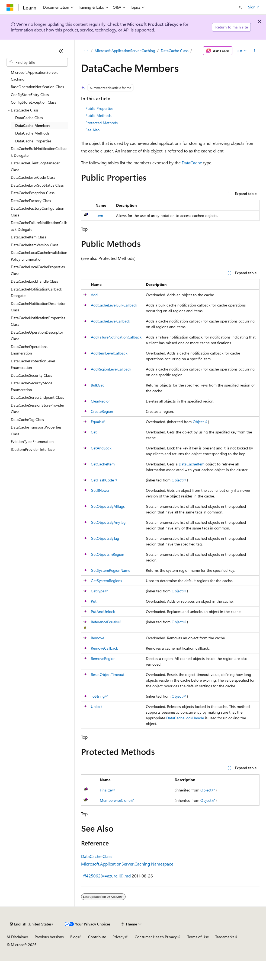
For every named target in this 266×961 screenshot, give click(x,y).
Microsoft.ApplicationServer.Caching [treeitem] (34, 76)
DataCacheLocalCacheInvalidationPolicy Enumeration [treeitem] (39, 256)
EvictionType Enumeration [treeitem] (32, 441)
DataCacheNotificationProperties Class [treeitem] (38, 321)
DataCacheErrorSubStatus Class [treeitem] (37, 185)
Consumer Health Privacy (156, 936)
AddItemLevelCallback (109, 353)
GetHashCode (102, 480)
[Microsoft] (10, 7)
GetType (97, 590)
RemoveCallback (104, 648)
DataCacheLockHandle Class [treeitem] (34, 281)
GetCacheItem (103, 464)
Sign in (253, 6)
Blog (74, 936)
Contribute (97, 936)
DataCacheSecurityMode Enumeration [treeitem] (31, 386)
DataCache (192, 162)
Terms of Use (198, 936)
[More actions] (254, 50)
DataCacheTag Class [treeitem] (27, 419)
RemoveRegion (103, 658)
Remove (97, 637)
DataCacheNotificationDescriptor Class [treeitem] (38, 307)
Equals (96, 421)
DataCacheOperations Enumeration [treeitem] (29, 350)
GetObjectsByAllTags (108, 506)
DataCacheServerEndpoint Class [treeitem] (37, 397)
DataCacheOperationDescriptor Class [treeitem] (37, 335)
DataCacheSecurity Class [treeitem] (31, 375)
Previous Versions (49, 936)
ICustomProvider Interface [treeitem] (33, 449)
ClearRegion (101, 401)
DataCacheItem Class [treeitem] (28, 237)
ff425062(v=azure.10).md (107, 876)
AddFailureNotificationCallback (116, 337)
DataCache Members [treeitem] (32, 125)
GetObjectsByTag (105, 538)
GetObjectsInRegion (107, 554)
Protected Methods (101, 122)
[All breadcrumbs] (86, 50)
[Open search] (240, 7)
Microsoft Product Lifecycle (154, 24)
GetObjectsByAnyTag (108, 522)
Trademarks (224, 936)
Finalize (106, 790)
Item (99, 215)
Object (198, 421)
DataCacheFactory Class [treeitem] (31, 200)
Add (94, 294)
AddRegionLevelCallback (111, 369)
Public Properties (99, 108)
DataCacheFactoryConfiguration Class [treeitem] (37, 212)
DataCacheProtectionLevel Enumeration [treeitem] (33, 364)
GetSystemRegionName (110, 570)
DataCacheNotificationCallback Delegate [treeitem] (36, 292)
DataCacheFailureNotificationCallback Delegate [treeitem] (39, 226)
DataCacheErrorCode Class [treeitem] (33, 177)
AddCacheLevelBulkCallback (114, 305)
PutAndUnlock (103, 611)
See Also (92, 129)
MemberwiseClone (115, 800)
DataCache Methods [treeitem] (32, 133)
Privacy (118, 936)
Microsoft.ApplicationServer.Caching (125, 50)
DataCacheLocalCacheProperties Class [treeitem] (38, 270)
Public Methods (98, 115)
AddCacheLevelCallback (110, 321)
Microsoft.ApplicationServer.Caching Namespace (127, 864)
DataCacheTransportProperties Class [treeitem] (36, 430)
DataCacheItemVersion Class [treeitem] (34, 244)
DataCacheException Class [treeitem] (33, 192)
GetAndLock (101, 448)
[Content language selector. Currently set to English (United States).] (31, 924)
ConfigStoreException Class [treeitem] (33, 102)
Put (94, 601)
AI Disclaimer (17, 936)
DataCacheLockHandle (185, 717)
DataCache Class (174, 50)
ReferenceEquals (104, 621)
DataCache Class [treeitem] (29, 117)
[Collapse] (61, 51)
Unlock (96, 706)
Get (94, 432)
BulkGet (97, 385)
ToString (98, 696)
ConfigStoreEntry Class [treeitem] (30, 94)
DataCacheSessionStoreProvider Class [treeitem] (37, 408)
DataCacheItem (191, 464)
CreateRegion (102, 411)
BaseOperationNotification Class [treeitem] (37, 86)
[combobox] (37, 62)
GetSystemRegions (106, 580)
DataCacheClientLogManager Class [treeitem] (35, 166)
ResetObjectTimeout (107, 674)
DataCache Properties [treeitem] (33, 140)
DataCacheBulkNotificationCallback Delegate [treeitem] (39, 152)
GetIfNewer (100, 490)
